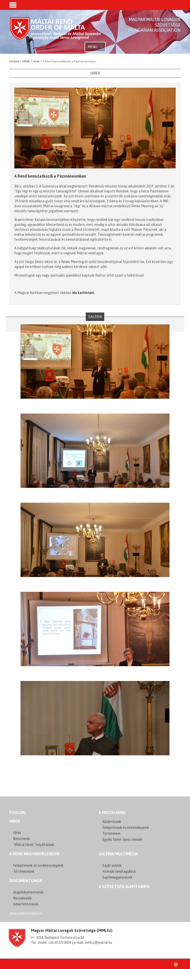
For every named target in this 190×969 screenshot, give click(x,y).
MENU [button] (95, 47)
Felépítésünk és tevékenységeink (38, 865)
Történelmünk (23, 871)
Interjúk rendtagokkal (119, 871)
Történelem (111, 834)
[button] (12, 5)
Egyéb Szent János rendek (122, 839)
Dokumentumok (25, 880)
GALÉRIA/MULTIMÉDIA (118, 854)
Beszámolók (22, 898)
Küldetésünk (111, 822)
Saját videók (112, 865)
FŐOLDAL (17, 812)
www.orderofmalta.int (26, 913)
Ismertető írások (25, 904)
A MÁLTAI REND (112, 812)
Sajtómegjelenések (117, 877)
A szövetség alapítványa (124, 886)
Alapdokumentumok (28, 892)
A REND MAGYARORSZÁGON (34, 854)
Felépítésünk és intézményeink (125, 828)
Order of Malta (55, 32)
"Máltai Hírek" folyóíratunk (33, 845)
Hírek (14, 821)
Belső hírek (21, 839)
